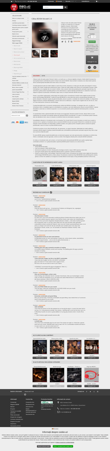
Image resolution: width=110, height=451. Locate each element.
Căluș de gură (16, 55)
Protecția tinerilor (46, 409)
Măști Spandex (16, 64)
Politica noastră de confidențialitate (65, 442)
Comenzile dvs (30, 402)
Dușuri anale (15, 80)
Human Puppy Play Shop (18, 92)
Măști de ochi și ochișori (18, 52)
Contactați (51, 1)
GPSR (43, 76)
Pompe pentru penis (17, 31)
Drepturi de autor (15, 421)
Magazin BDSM (14, 404)
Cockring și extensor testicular (19, 25)
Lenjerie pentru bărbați (17, 99)
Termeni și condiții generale (15, 411)
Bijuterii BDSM (15, 101)
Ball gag (15, 70)
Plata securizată (14, 415)
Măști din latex (16, 61)
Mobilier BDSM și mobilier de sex (20, 83)
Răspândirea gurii (17, 73)
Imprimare (13, 423)
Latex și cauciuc (16, 94)
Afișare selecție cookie (44, 446)
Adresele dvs (29, 406)
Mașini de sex (15, 34)
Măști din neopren (17, 48)
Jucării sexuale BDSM (17, 89)
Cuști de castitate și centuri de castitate (19, 77)
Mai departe (57, 54)
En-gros (12, 409)
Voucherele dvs (30, 414)
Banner (12, 406)
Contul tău (29, 399)
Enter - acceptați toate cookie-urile (63, 446)
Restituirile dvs (30, 404)
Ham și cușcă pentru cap (19, 58)
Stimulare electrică (16, 85)
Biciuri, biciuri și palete (17, 87)
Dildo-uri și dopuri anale (18, 18)
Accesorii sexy (15, 103)
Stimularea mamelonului (18, 38)
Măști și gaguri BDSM (17, 43)
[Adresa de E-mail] (18, 115)
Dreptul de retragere (16, 417)
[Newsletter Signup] (27, 115)
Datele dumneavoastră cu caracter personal (31, 410)
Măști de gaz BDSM (17, 67)
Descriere (36, 76)
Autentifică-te (85, 1)
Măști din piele (16, 45)
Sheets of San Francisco (17, 105)
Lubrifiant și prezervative (18, 23)
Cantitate (92, 34)
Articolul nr (64, 39)
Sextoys (14, 20)
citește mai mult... (77, 37)
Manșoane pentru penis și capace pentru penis (20, 28)
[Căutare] (65, 7)
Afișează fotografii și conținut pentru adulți (45, 35)
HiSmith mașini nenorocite (18, 36)
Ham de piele (15, 96)
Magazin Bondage (16, 40)
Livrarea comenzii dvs (16, 419)
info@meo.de (67, 412)
